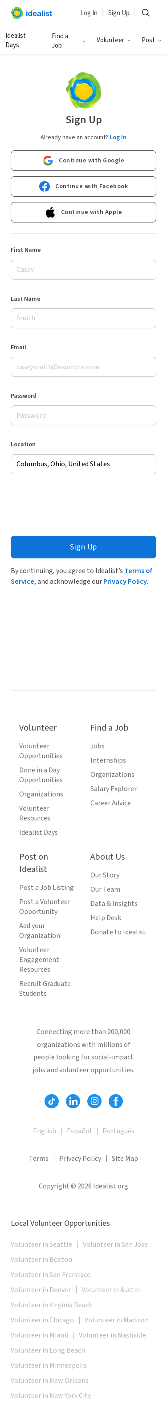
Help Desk (105, 918)
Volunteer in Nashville (112, 1335)
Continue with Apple (83, 212)
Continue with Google (83, 160)
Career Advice (110, 803)
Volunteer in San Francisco (51, 1275)
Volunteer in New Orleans (50, 1381)
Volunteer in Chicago (42, 1320)
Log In (89, 13)
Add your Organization (39, 931)
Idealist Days (15, 40)
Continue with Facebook (83, 186)
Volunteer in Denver (41, 1290)
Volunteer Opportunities (41, 751)
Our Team (105, 889)
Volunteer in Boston (41, 1260)
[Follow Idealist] (52, 1101)
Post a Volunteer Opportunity (44, 907)
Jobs (97, 746)
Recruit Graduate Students (45, 988)
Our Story (104, 875)
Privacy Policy (125, 581)
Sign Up (119, 13)
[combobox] (83, 464)
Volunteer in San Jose (115, 1244)
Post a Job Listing (46, 888)
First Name (26, 250)
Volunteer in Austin (110, 1290)
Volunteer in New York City (51, 1396)
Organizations (41, 794)
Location (23, 444)
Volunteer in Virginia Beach (52, 1305)
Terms (39, 1159)
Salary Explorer (113, 789)
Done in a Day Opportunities (41, 775)
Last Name (26, 299)
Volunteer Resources (34, 813)
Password (24, 396)
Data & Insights (114, 904)
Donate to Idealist (118, 932)
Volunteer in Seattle (41, 1244)
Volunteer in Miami (39, 1335)
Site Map (125, 1159)
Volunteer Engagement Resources (39, 959)
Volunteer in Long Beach (48, 1350)
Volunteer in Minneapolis (49, 1365)
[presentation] (78, 505)
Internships (108, 760)
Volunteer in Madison (117, 1320)
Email (18, 347)
